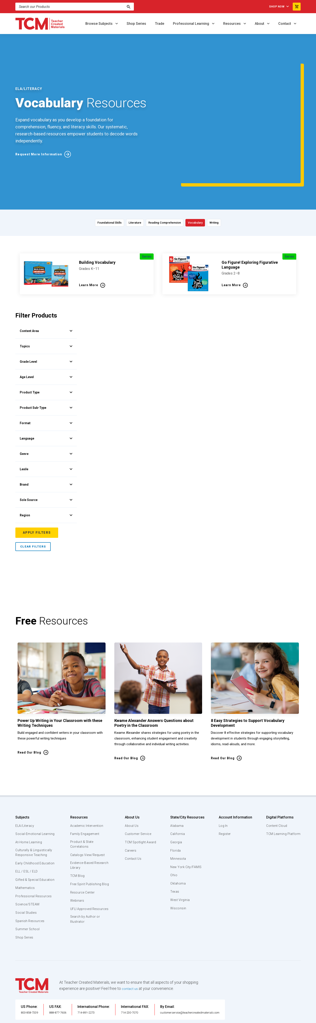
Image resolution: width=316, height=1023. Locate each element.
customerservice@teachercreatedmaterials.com (208, 988)
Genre (46, 413)
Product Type (46, 352)
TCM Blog (76, 837)
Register (224, 794)
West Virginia (180, 860)
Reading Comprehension (166, 182)
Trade (159, 24)
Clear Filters (33, 506)
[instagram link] (288, 1018)
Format (46, 383)
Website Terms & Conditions (90, 1018)
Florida (175, 810)
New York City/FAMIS (186, 827)
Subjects (22, 777)
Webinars (76, 867)
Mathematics (25, 864)
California (177, 794)
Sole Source (46, 459)
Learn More (88, 245)
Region (46, 475)
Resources (232, 24)
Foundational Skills (82, 182)
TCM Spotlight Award (140, 802)
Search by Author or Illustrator (85, 890)
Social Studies (26, 888)
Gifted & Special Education (28, 852)
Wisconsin (178, 868)
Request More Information (41, 134)
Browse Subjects (99, 24)
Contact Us (132, 819)
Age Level (46, 337)
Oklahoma (177, 843)
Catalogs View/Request (88, 815)
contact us (131, 964)
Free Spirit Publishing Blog (86, 847)
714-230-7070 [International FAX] (142, 988)
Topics (46, 306)
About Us (130, 777)
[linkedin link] (279, 1018)
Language (46, 398)
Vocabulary (212, 182)
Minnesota (178, 819)
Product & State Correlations (82, 804)
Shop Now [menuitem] (272, 7)
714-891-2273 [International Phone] (98, 988)
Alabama (177, 786)
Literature (122, 182)
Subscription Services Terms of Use (143, 1018)
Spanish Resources (30, 897)
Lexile (46, 429)
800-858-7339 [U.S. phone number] (32, 988)
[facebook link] (271, 1018)
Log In (222, 786)
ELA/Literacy (25, 786)
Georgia (176, 802)
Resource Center (83, 859)
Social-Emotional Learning (28, 796)
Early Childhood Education (27, 831)
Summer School (28, 905)
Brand (46, 444)
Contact (285, 24)
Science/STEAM (28, 880)
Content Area (46, 291)
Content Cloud (275, 786)
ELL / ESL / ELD (27, 842)
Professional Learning (191, 24)
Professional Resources (34, 872)
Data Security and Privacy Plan (223, 1018)
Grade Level (46, 321)
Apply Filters (37, 492)
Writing (243, 182)
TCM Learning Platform (282, 794)
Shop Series (136, 24)
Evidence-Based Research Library (82, 826)
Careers (129, 810)
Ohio (173, 835)
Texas (175, 852)
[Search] (128, 7)
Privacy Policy (186, 1018)
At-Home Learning (29, 807)
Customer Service (137, 794)
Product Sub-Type (46, 367)
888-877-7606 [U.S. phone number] (65, 988)
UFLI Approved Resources (81, 877)
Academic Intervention (87, 786)
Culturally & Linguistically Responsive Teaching (34, 817)
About (260, 24)
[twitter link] (297, 1018)
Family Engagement (84, 794)
